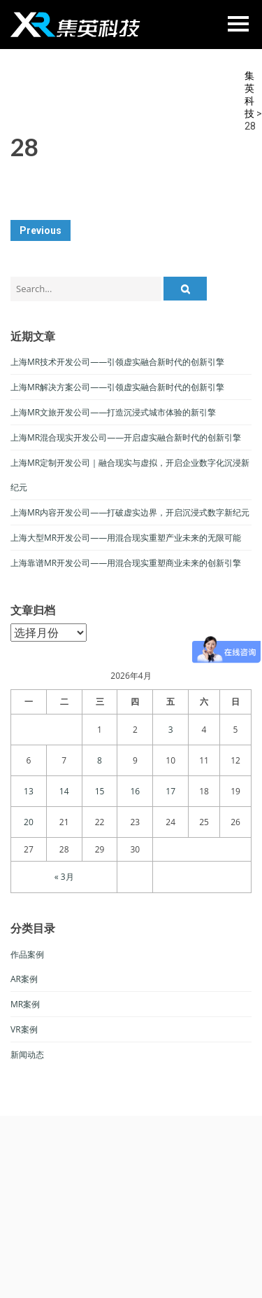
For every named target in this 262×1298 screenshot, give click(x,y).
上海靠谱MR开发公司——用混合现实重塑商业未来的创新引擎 (125, 563)
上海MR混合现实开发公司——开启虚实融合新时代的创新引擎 (125, 437)
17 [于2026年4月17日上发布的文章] (170, 791)
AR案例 (24, 979)
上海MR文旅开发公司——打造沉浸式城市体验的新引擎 (113, 412)
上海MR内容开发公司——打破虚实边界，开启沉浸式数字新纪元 (129, 512)
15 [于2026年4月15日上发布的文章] (100, 791)
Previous (40, 230)
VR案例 (24, 1029)
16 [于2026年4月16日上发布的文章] (135, 791)
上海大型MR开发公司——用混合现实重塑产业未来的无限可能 (125, 538)
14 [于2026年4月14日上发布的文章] (64, 791)
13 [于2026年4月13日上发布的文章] (29, 791)
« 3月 (64, 877)
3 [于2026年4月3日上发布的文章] (170, 730)
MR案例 (25, 1004)
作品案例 (27, 954)
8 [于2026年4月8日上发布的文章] (99, 760)
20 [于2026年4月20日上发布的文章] (29, 822)
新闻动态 (27, 1055)
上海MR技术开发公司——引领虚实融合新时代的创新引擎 (117, 362)
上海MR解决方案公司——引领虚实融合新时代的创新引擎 (117, 387)
